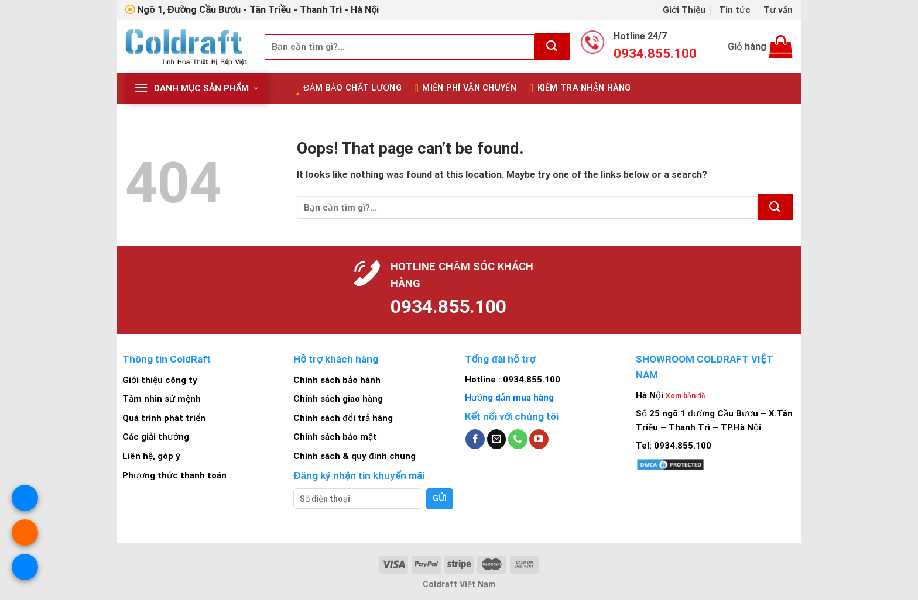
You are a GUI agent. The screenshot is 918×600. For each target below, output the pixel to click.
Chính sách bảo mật (335, 437)
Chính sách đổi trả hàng (342, 418)
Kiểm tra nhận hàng (580, 88)
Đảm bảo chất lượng (349, 88)
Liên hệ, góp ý (151, 456)
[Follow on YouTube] (539, 439)
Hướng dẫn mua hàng (509, 397)
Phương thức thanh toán (174, 475)
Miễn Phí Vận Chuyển (465, 88)
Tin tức (735, 10)
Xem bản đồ (685, 396)
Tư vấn (778, 10)
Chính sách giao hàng (338, 399)
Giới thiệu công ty (159, 380)
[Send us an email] (496, 439)
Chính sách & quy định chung (354, 456)
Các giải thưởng (155, 437)
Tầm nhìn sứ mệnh (161, 399)
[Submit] (552, 46)
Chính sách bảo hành (337, 380)
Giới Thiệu (684, 10)
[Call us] (517, 439)
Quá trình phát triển (163, 418)
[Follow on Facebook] (475, 439)
